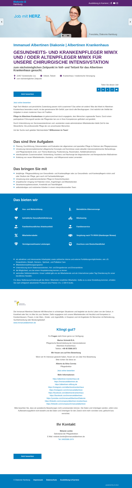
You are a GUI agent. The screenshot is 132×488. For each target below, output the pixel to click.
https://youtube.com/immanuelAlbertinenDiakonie (66, 398)
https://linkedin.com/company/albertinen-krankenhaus (66, 401)
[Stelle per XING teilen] (108, 90)
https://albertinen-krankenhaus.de (66, 379)
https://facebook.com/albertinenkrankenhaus (66, 393)
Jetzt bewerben (27, 94)
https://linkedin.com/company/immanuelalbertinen (66, 404)
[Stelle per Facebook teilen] (99, 90)
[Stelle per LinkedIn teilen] (103, 90)
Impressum (38, 480)
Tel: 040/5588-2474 (66, 439)
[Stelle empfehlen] (117, 90)
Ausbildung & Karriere (99, 3)
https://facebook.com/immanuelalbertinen (66, 395)
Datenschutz (51, 480)
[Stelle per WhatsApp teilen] (112, 90)
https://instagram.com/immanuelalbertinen (66, 390)
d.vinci (116, 485)
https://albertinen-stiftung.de (66, 384)
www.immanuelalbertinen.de (25, 323)
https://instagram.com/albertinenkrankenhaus (66, 387)
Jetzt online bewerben (22, 103)
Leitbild (47, 273)
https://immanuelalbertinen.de (66, 382)
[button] (2, 21)
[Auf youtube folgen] (114, 3)
